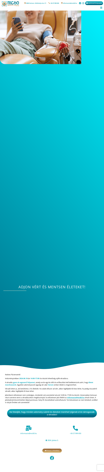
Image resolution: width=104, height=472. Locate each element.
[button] (101, 8)
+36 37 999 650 (75, 433)
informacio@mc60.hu (28, 433)
